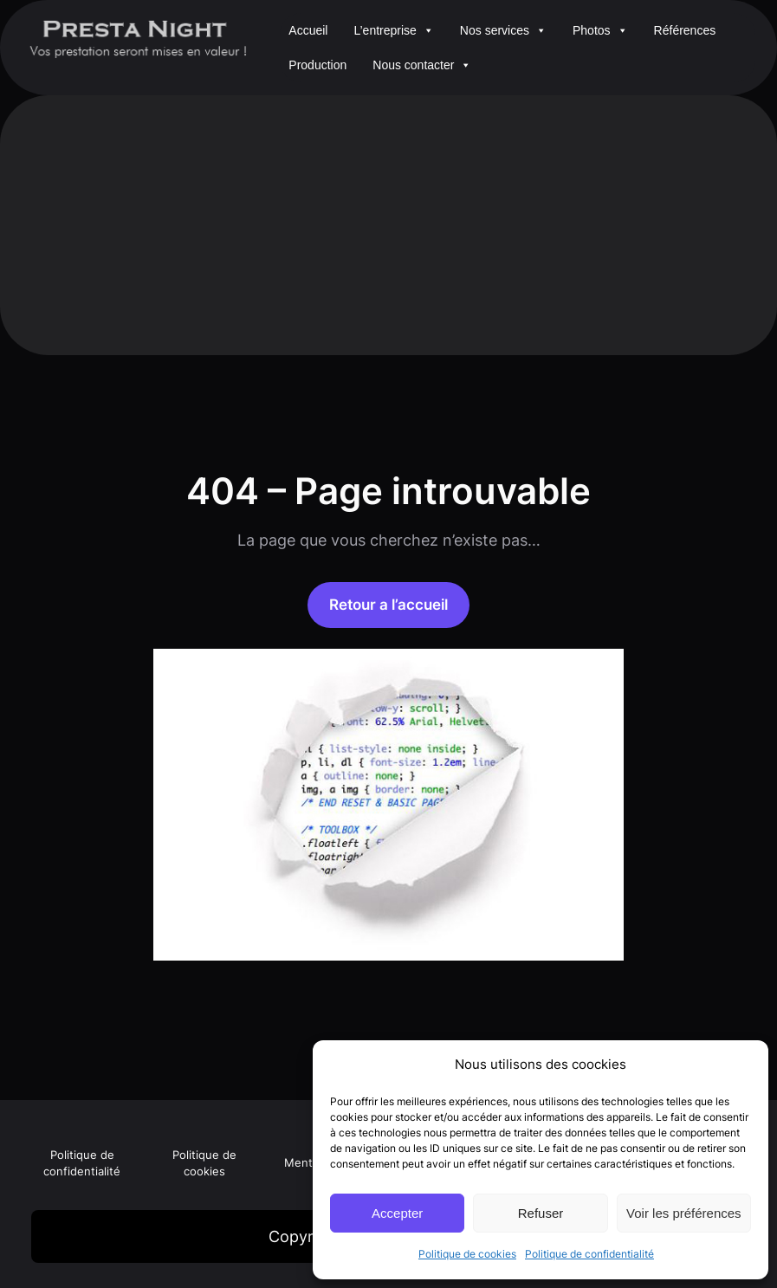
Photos (600, 30)
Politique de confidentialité (589, 1253)
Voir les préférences (683, 1213)
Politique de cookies (467, 1253)
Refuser (541, 1213)
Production (317, 65)
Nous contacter (421, 65)
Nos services (503, 30)
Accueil (307, 30)
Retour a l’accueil (388, 604)
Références (685, 30)
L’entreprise (393, 30)
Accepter (397, 1213)
